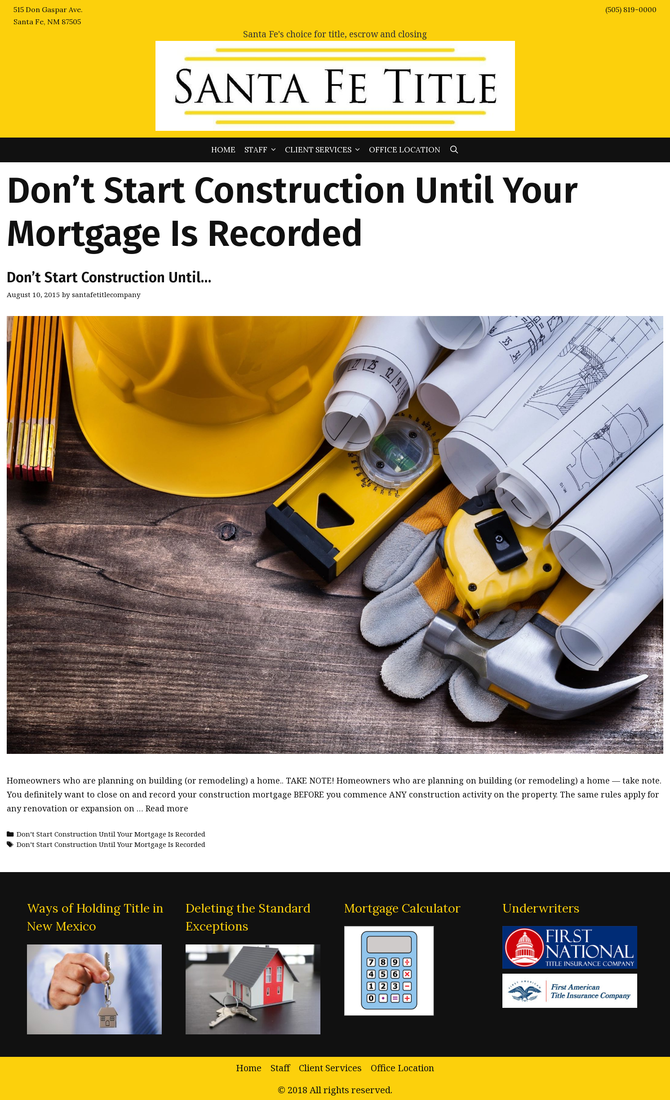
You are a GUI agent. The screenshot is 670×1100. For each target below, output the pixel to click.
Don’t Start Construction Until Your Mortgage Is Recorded (111, 833)
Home (223, 150)
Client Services (324, 150)
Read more (167, 808)
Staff (262, 150)
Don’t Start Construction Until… (109, 277)
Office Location (404, 150)
